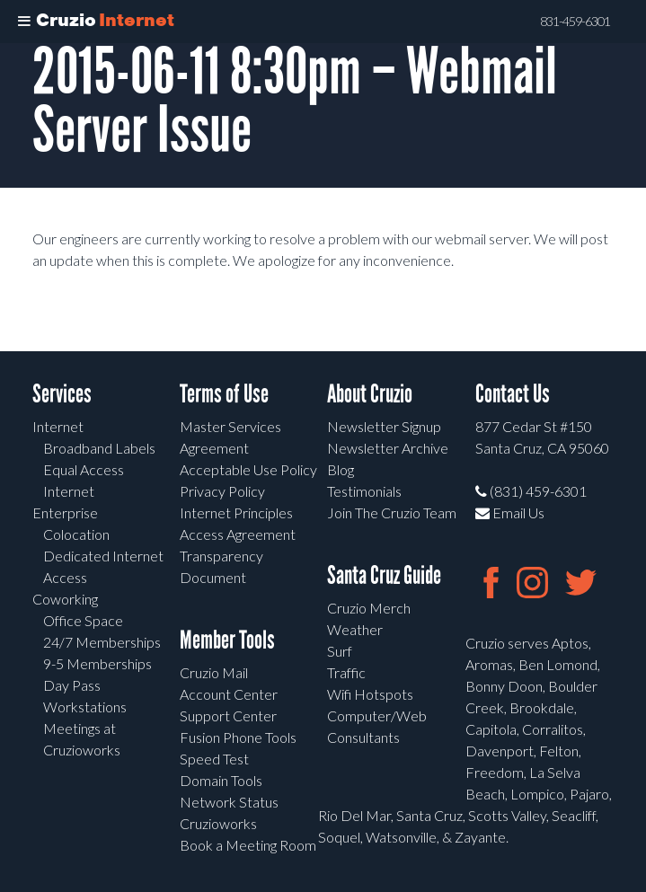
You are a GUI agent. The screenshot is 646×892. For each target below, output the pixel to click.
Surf (339, 650)
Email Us (509, 512)
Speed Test (214, 758)
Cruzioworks (218, 823)
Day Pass (72, 684)
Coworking (65, 598)
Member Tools (227, 640)
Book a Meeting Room (248, 844)
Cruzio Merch (369, 607)
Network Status (229, 801)
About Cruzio (369, 394)
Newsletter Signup (384, 426)
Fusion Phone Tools (238, 737)
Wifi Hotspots (370, 693)
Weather (355, 629)
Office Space (83, 620)
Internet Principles (236, 512)
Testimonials (364, 490)
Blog (340, 469)
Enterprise (65, 512)
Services (62, 394)
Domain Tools (221, 780)
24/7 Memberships (102, 641)
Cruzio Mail (214, 672)
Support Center (228, 715)
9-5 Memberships (97, 663)
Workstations (85, 706)
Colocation (76, 534)
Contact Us (512, 394)
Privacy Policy (222, 490)
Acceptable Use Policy (248, 469)
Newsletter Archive (387, 447)
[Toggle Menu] (24, 21)
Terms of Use (224, 394)
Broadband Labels (99, 447)
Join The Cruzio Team (391, 512)
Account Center (229, 693)
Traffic (346, 672)
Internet (58, 426)
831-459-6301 (575, 21)
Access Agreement (238, 534)
